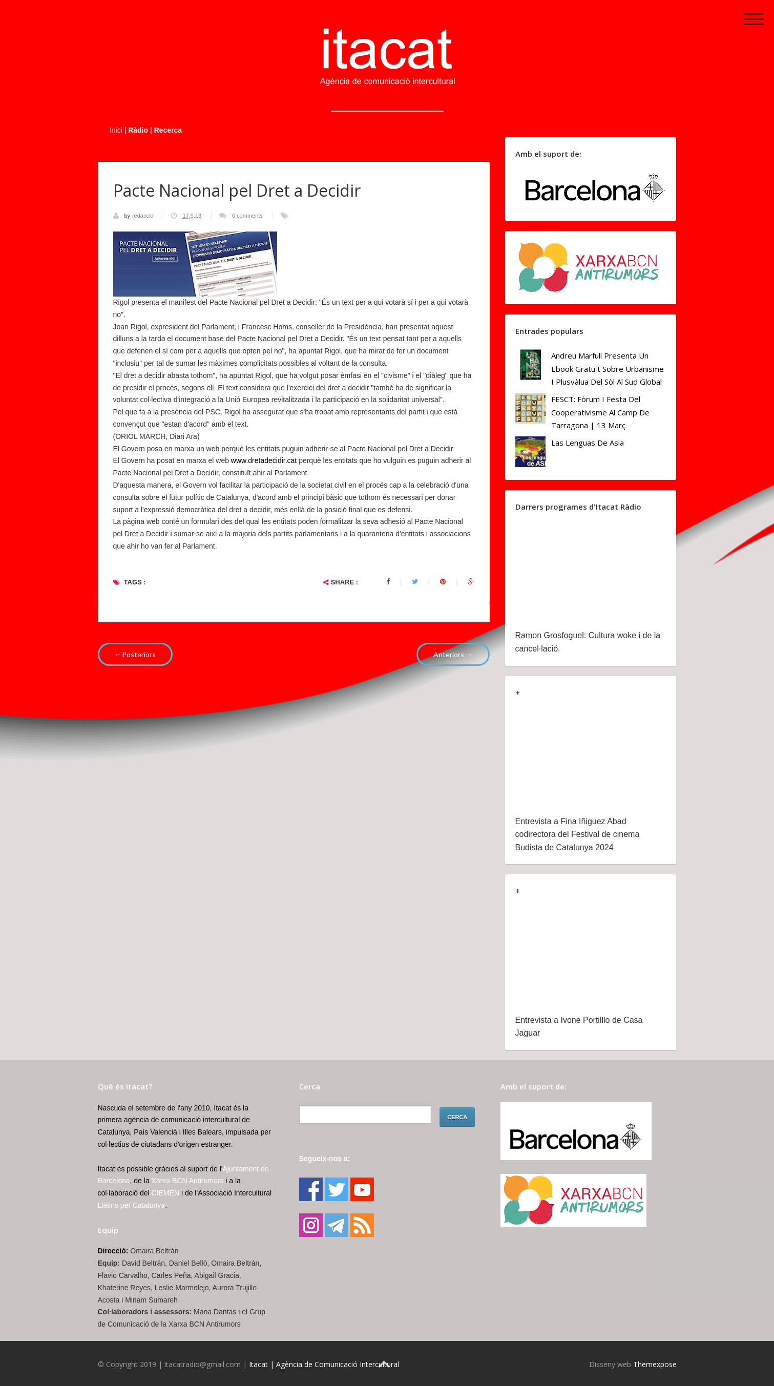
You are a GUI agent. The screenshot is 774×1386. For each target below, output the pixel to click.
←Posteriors (135, 654)
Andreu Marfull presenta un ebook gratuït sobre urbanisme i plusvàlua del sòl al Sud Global (607, 368)
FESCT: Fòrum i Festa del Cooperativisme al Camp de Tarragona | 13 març (600, 412)
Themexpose (655, 1364)
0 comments (247, 216)
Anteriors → (453, 654)
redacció (143, 216)
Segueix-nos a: (324, 1158)
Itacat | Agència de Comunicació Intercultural (324, 1364)
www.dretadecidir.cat (264, 460)
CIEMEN (165, 1193)
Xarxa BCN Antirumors (188, 1181)
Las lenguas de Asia (587, 442)
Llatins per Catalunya (131, 1205)
